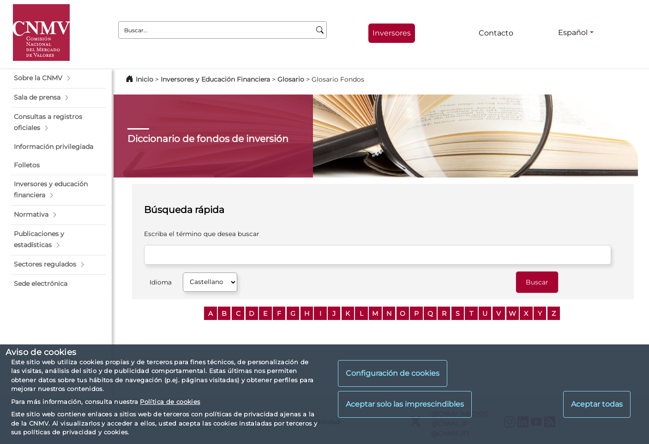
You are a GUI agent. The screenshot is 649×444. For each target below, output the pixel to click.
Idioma (161, 282)
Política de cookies (170, 401)
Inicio (144, 79)
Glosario (290, 79)
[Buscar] (320, 30)
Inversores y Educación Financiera (215, 79)
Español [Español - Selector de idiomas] (573, 32)
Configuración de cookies (392, 373)
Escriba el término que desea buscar (201, 233)
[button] (58, 78)
